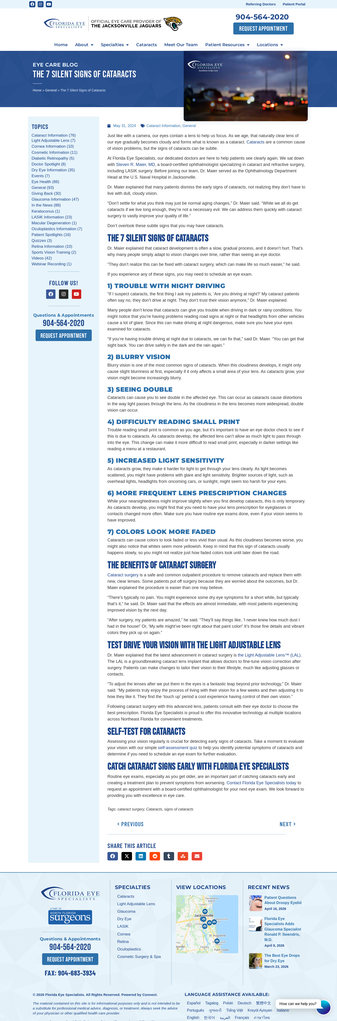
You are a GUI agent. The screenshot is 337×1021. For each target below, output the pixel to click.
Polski (228, 1003)
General (51, 90)
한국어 (209, 1017)
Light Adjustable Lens (136, 904)
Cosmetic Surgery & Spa (139, 956)
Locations (270, 45)
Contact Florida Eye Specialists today (261, 783)
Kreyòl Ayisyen (260, 1010)
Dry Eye (124, 919)
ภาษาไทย (262, 1017)
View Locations (201, 887)
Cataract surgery (123, 575)
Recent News (269, 887)
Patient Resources (227, 45)
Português (195, 1010)
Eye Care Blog (55, 65)
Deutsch (245, 1003)
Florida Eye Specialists (64, 994)
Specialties (115, 45)
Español (194, 1003)
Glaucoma (126, 911)
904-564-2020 (262, 16)
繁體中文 (263, 1003)
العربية (225, 1017)
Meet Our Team (181, 44)
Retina (123, 941)
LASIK (122, 926)
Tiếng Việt (234, 1010)
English (193, 1017)
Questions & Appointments (63, 315)
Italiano (283, 1010)
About (84, 45)
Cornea (123, 934)
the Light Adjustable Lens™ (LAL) (269, 655)
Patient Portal (294, 4)
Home (61, 44)
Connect (149, 994)
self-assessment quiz (177, 747)
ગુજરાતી (215, 1010)
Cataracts (146, 44)
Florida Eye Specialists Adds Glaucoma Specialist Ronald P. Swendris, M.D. (282, 929)
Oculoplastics (129, 949)
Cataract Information (163, 126)
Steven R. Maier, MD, (136, 164)
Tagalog (211, 1003)
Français (242, 1017)
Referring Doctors (261, 4)
